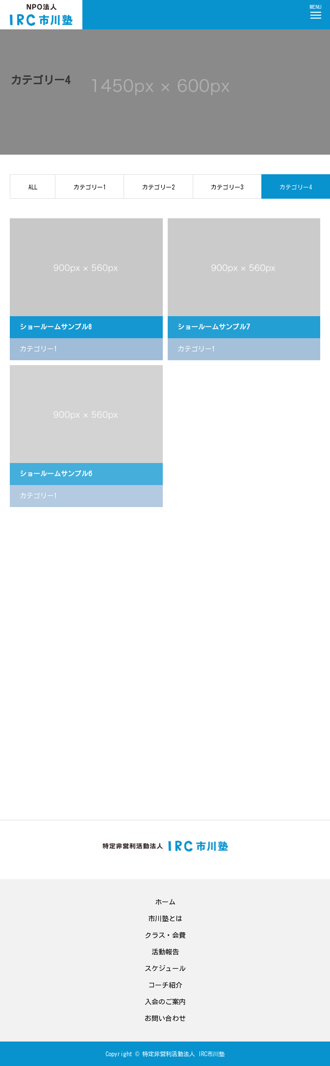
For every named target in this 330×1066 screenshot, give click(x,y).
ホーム (165, 902)
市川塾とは (165, 918)
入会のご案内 (165, 1001)
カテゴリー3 (227, 187)
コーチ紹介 (165, 985)
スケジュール (165, 968)
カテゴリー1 (90, 187)
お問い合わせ (165, 1018)
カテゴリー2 (158, 187)
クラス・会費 (165, 935)
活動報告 (165, 952)
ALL (32, 187)
